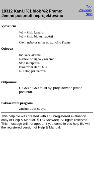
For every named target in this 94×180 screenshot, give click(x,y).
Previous (84, 10)
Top (89, 6)
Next (89, 14)
